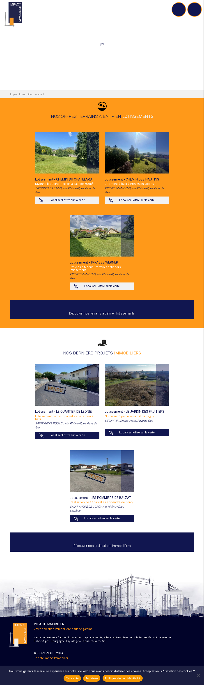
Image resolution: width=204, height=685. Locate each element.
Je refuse (91, 678)
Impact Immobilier (21, 94)
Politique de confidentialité (122, 678)
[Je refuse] (198, 675)
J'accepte (72, 678)
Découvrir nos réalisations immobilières (102, 546)
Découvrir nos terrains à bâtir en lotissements (102, 313)
